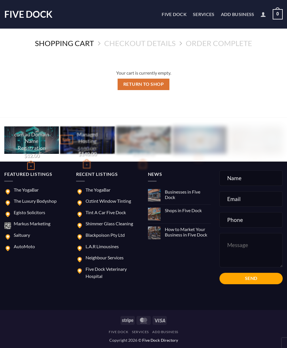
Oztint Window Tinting (108, 201)
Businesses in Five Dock (182, 194)
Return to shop (143, 84)
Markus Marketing (32, 223)
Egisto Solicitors (29, 212)
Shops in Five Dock (183, 210)
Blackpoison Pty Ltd (105, 235)
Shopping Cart (64, 43)
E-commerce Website (143, 137)
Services (204, 14)
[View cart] (278, 14)
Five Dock (28, 14)
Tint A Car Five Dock (106, 212)
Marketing (199, 135)
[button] (263, 14)
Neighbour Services (105, 257)
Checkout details (140, 43)
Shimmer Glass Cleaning (109, 223)
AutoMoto (24, 246)
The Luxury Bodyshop (35, 201)
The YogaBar (26, 189)
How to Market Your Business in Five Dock (186, 231)
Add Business (237, 14)
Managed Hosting (87, 137)
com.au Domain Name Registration (31, 141)
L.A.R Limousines (102, 246)
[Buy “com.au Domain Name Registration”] (31, 166)
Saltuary (22, 235)
